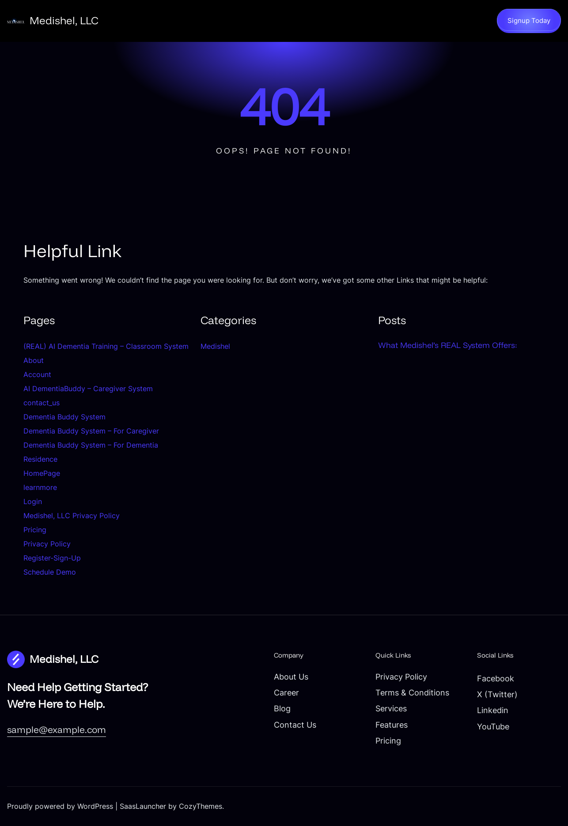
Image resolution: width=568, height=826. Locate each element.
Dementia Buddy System (64, 416)
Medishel (215, 346)
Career (286, 692)
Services (391, 708)
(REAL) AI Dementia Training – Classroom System (106, 346)
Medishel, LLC (64, 20)
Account (37, 374)
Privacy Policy (47, 543)
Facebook (495, 678)
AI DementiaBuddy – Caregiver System (88, 388)
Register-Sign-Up (52, 557)
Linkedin (492, 710)
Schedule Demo (49, 572)
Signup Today (528, 20)
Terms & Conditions (412, 692)
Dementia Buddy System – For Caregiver (91, 430)
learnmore (40, 487)
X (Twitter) (497, 694)
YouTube (493, 726)
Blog (282, 708)
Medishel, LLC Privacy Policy (71, 515)
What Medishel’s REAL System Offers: (447, 345)
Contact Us (295, 724)
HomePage (41, 473)
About (33, 360)
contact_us (41, 402)
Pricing (34, 529)
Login (32, 501)
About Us (291, 676)
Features (391, 724)
